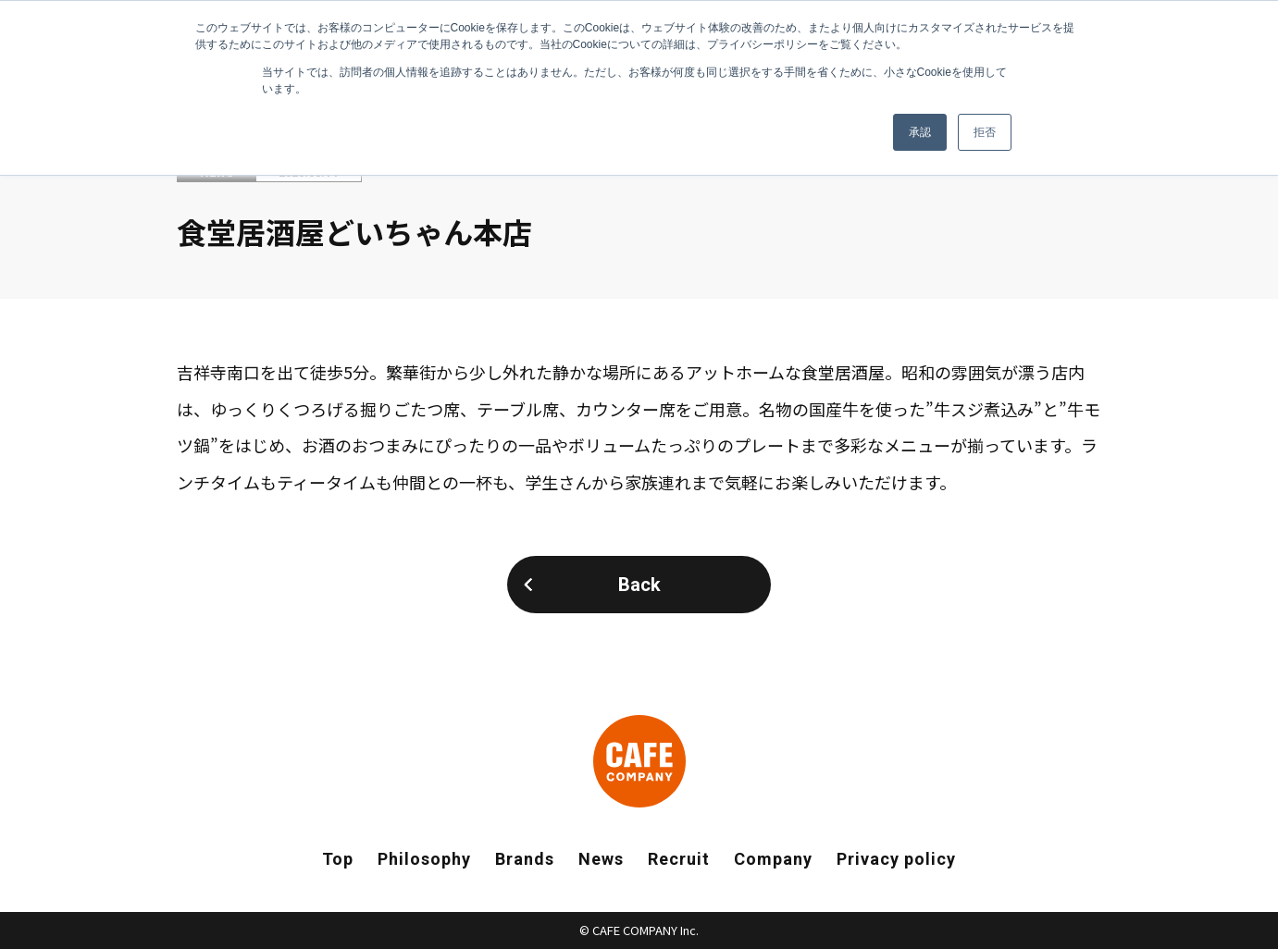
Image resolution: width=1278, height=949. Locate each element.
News (601, 859)
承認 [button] (920, 132)
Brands (524, 859)
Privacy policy (896, 859)
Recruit (679, 859)
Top (338, 859)
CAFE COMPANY (639, 761)
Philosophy (424, 859)
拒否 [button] (985, 132)
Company (773, 859)
